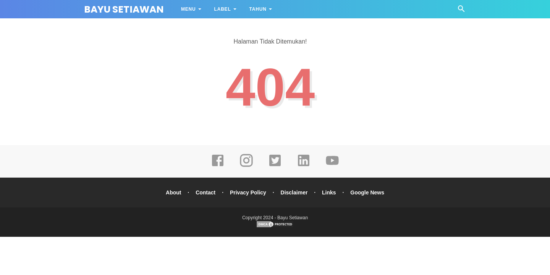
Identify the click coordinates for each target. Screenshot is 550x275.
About (173, 192)
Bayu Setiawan (124, 9)
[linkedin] (303, 166)
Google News (367, 192)
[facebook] (217, 166)
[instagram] (246, 166)
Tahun (258, 9)
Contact (205, 192)
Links (329, 192)
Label (222, 9)
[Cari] (461, 11)
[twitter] (275, 166)
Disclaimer (294, 192)
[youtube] (332, 166)
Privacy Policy (248, 192)
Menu (188, 9)
